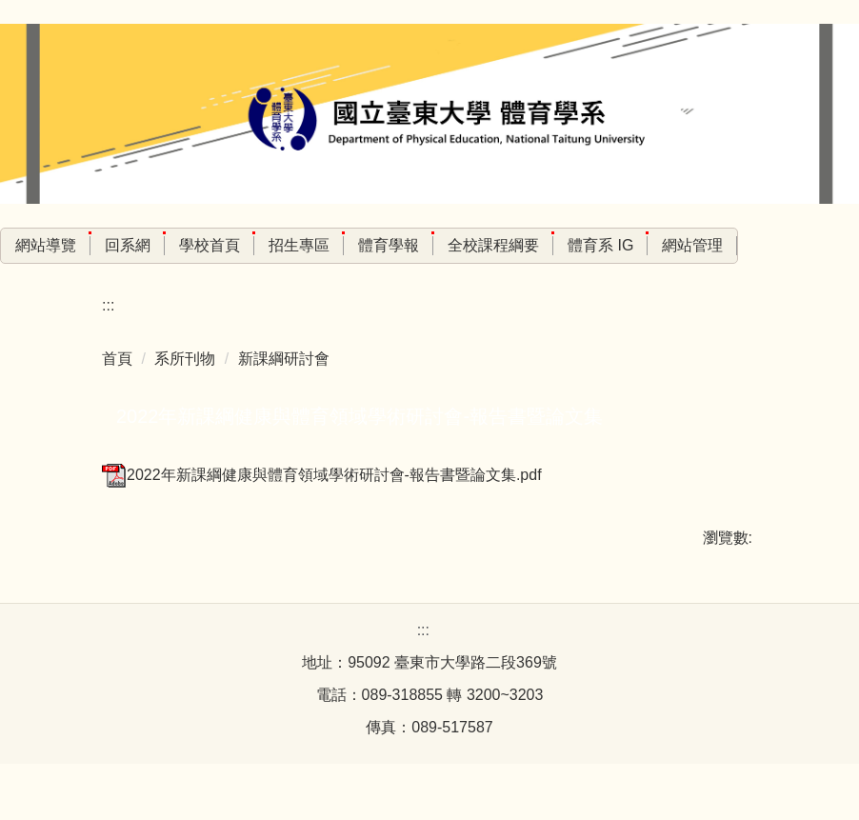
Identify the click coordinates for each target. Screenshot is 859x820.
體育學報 (429, 245)
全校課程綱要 (534, 245)
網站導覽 (86, 245)
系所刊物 (184, 358)
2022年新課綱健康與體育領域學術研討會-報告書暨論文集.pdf (322, 475)
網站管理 (734, 245)
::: (21, 245)
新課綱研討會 (284, 358)
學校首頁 (250, 245)
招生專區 (340, 245)
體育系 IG (641, 245)
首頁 (117, 358)
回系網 (168, 245)
